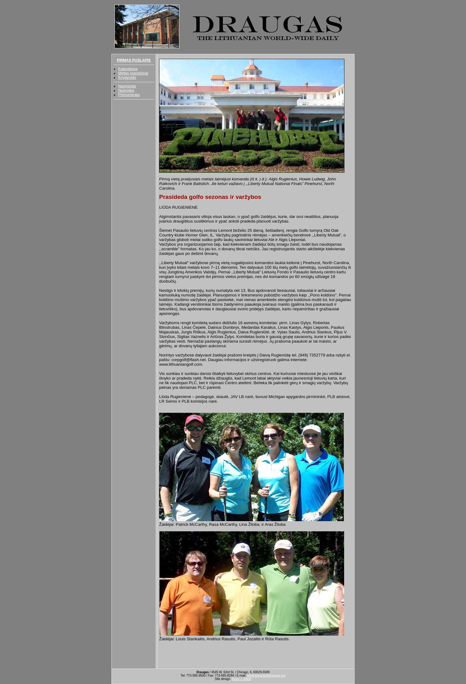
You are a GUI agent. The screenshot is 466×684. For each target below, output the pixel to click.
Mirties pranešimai (133, 73)
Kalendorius (128, 69)
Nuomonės (127, 86)
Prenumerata (128, 95)
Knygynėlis (127, 77)
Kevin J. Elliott (241, 679)
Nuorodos (126, 90)
